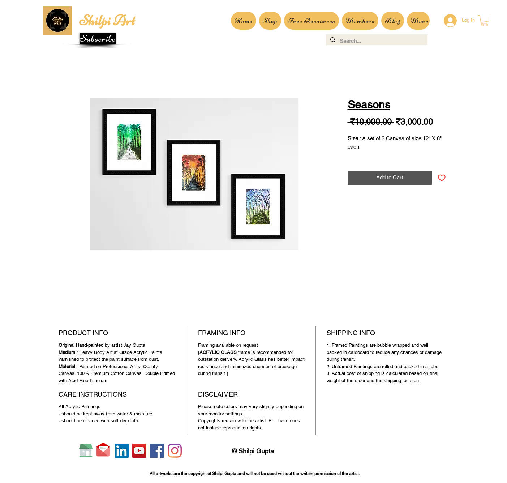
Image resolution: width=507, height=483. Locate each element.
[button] (98, 38)
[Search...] (376, 41)
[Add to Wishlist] (442, 178)
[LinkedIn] (122, 451)
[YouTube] (139, 451)
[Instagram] (175, 451)
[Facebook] (157, 451)
